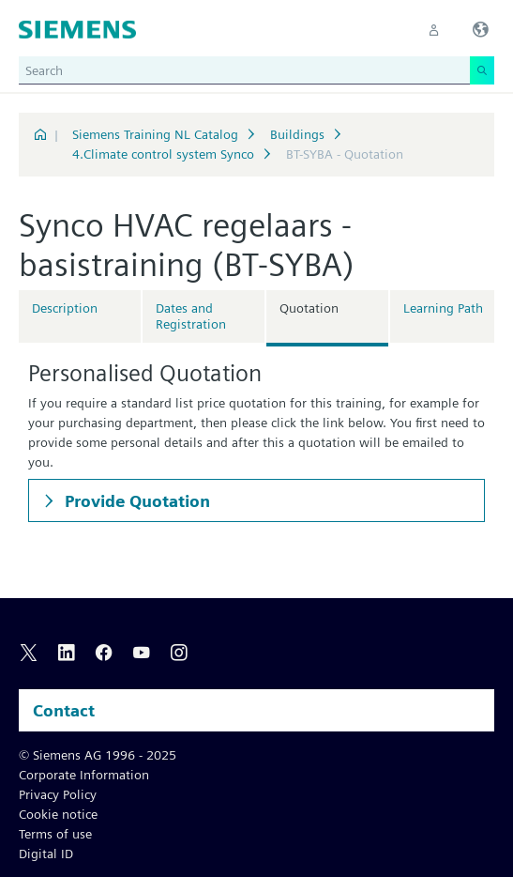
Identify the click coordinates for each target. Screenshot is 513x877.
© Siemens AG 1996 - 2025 (97, 754)
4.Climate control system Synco (163, 154)
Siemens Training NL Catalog (155, 134)
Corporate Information (84, 774)
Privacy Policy (58, 794)
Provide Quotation (135, 501)
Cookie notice (58, 814)
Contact (64, 710)
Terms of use (55, 833)
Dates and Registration (191, 315)
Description (65, 307)
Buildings (297, 134)
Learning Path (443, 307)
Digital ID (46, 853)
